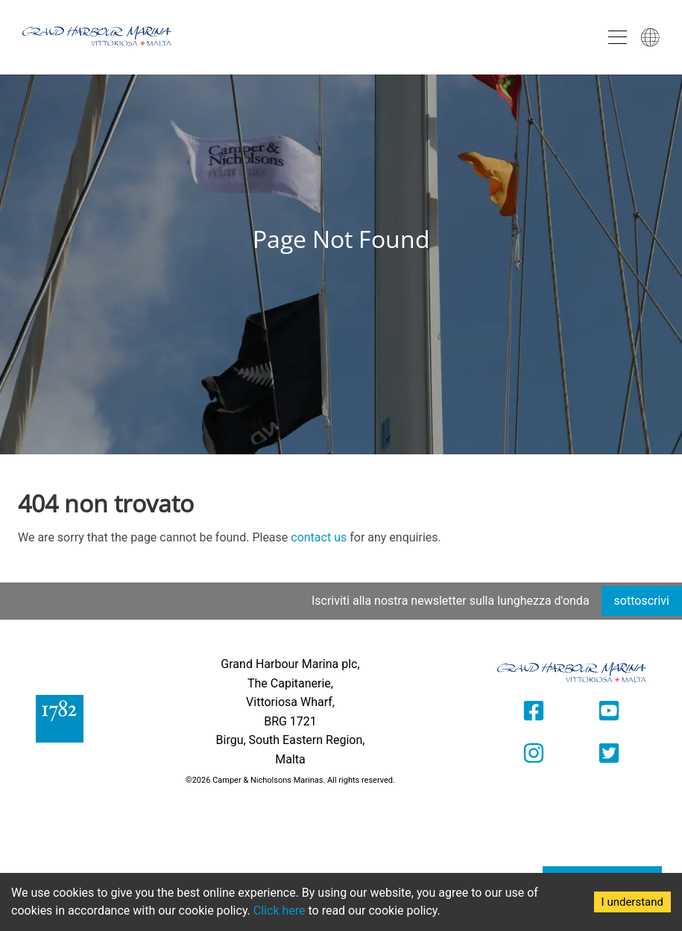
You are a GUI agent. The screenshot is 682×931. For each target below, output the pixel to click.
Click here (279, 910)
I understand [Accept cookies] (632, 902)
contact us (319, 537)
